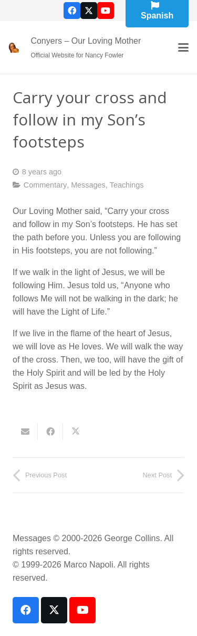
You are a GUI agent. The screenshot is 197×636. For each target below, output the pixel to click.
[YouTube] (105, 10)
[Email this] (25, 431)
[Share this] (50, 431)
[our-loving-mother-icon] (13, 47)
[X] (88, 10)
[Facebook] (72, 10)
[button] (183, 47)
